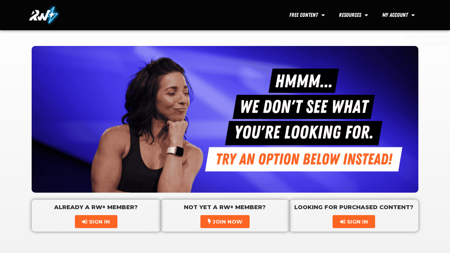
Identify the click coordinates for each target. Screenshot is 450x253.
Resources (353, 15)
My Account (398, 15)
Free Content (307, 15)
